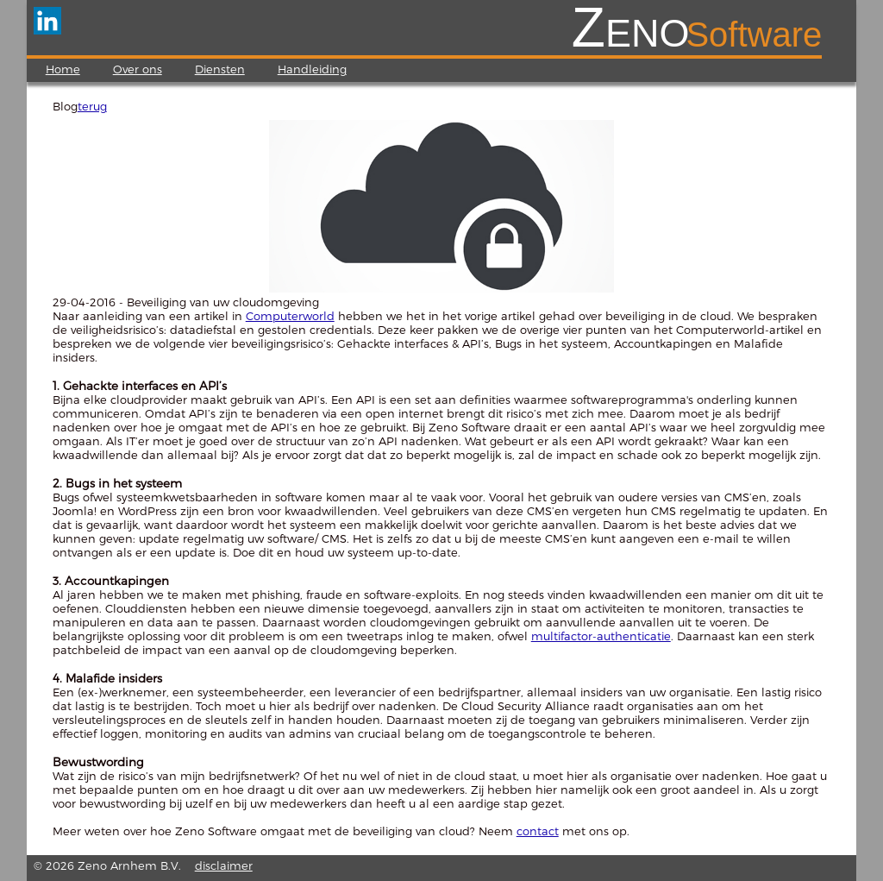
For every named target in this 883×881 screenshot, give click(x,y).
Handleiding (312, 69)
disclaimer (224, 865)
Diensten (220, 69)
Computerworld (290, 316)
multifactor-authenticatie (601, 636)
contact (538, 831)
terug (92, 106)
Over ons (137, 69)
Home (63, 69)
